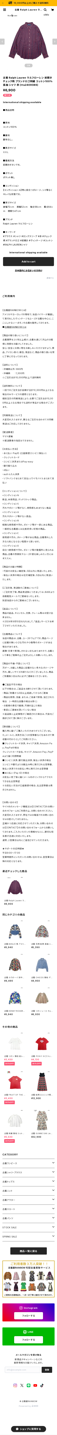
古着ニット (7, 1191)
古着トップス (8, 1181)
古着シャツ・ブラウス (12, 1172)
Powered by (28, 1406)
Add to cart (28, 261)
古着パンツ (7, 1218)
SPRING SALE (9, 1236)
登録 (47, 1369)
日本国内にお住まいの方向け (28, 270)
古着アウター (8, 1200)
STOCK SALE (9, 1227)
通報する (50, 278)
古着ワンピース (9, 1163)
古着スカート (8, 1209)
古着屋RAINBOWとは (15, 327)
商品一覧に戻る (28, 1251)
